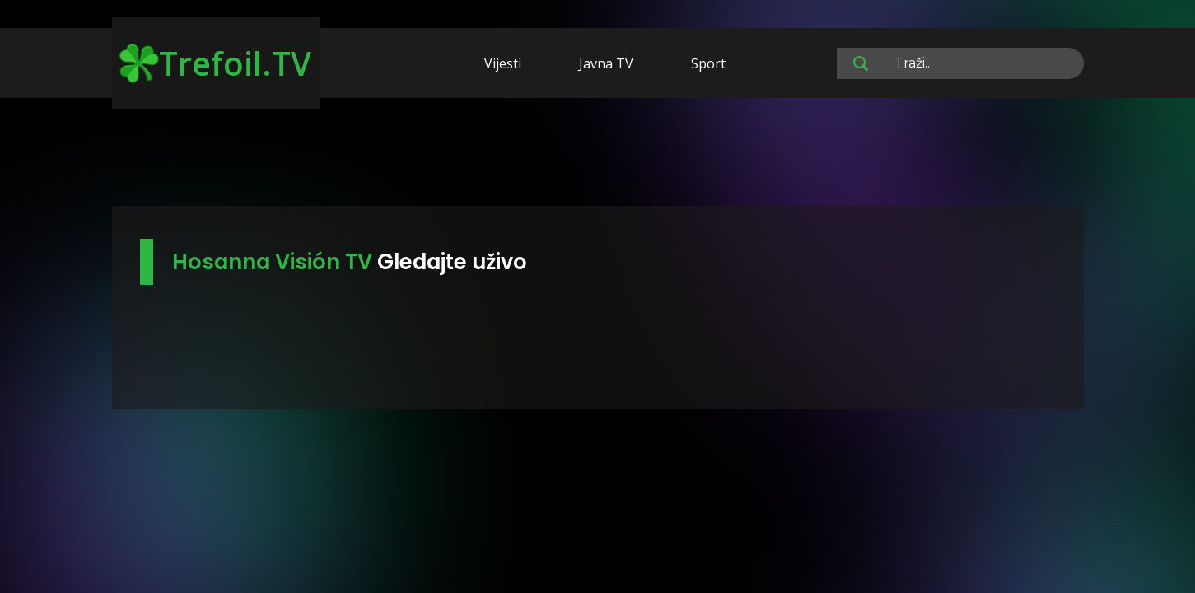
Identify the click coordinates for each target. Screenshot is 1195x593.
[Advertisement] (597, 155)
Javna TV (606, 63)
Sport (708, 63)
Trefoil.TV (215, 63)
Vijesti (502, 63)
